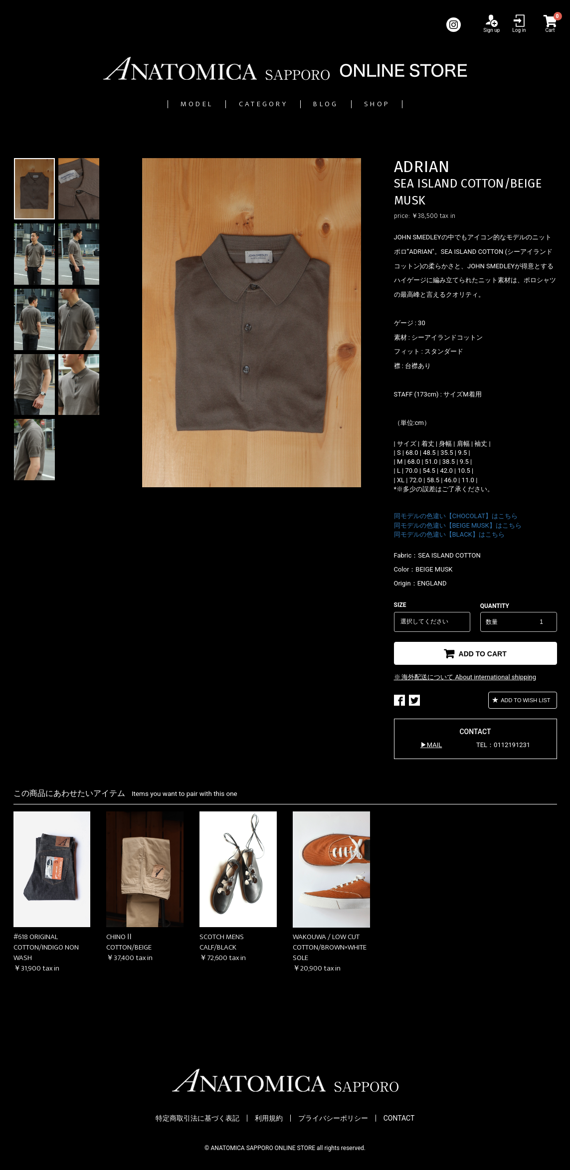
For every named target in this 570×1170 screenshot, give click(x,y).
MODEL (157, 104)
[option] (252, 322)
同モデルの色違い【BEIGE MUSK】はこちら (458, 525)
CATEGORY (252, 104)
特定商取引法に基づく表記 (197, 1118)
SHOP (417, 104)
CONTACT (399, 1118)
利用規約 (269, 1118)
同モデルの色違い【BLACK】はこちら (449, 534)
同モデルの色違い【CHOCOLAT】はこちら (456, 516)
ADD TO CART (482, 654)
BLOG (343, 104)
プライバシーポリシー (333, 1118)
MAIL (434, 745)
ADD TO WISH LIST (525, 700)
